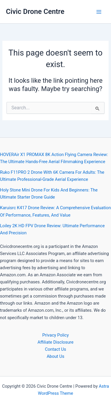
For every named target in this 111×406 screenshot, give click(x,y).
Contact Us (55, 349)
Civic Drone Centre (35, 11)
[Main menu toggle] (99, 12)
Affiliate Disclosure (55, 342)
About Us (55, 356)
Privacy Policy (55, 335)
